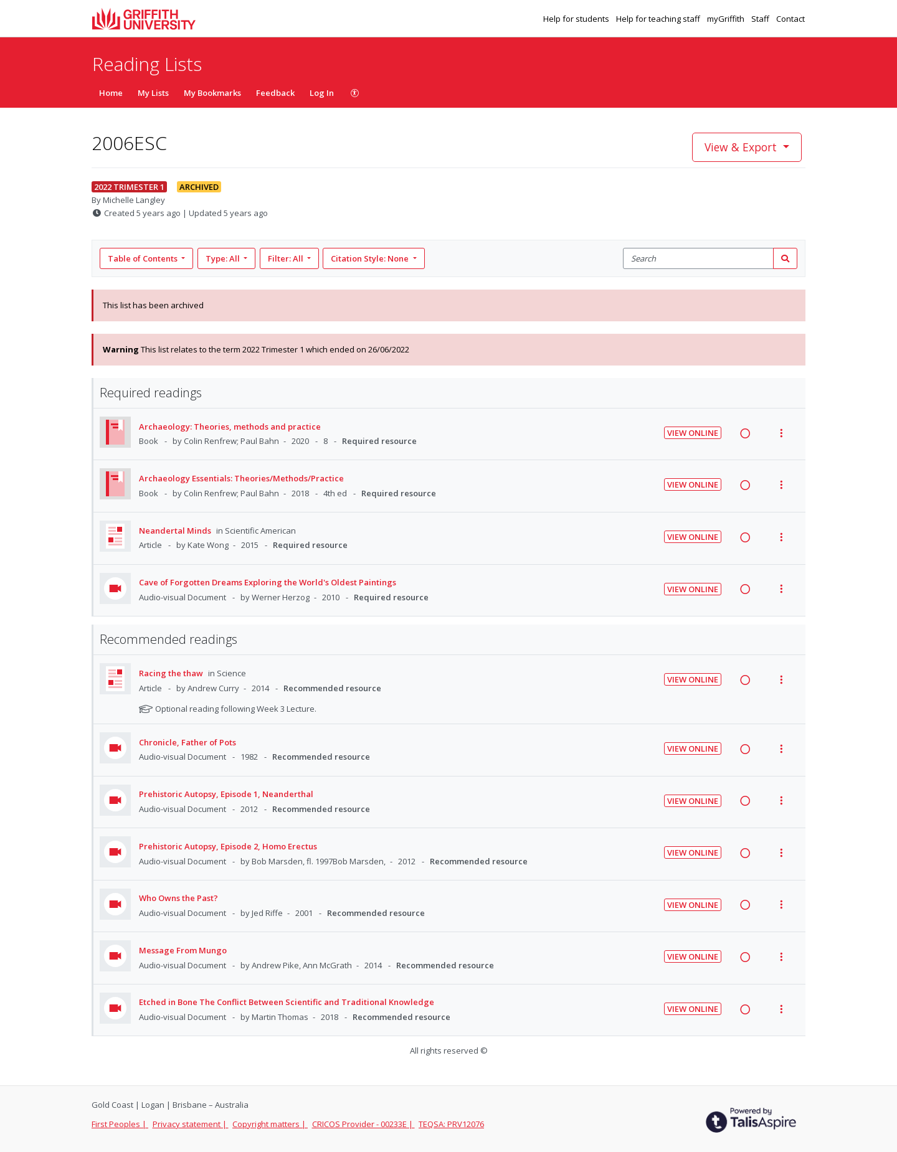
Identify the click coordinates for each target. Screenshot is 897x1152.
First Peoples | (120, 1124)
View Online (692, 432)
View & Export (742, 146)
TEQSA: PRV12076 (451, 1124)
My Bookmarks (212, 92)
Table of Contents (143, 258)
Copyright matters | (270, 1124)
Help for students (577, 18)
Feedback (275, 92)
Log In (322, 92)
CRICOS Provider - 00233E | (363, 1124)
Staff (761, 18)
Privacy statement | (191, 1124)
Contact (790, 18)
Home (111, 92)
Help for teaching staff (659, 18)
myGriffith (726, 18)
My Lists (153, 92)
